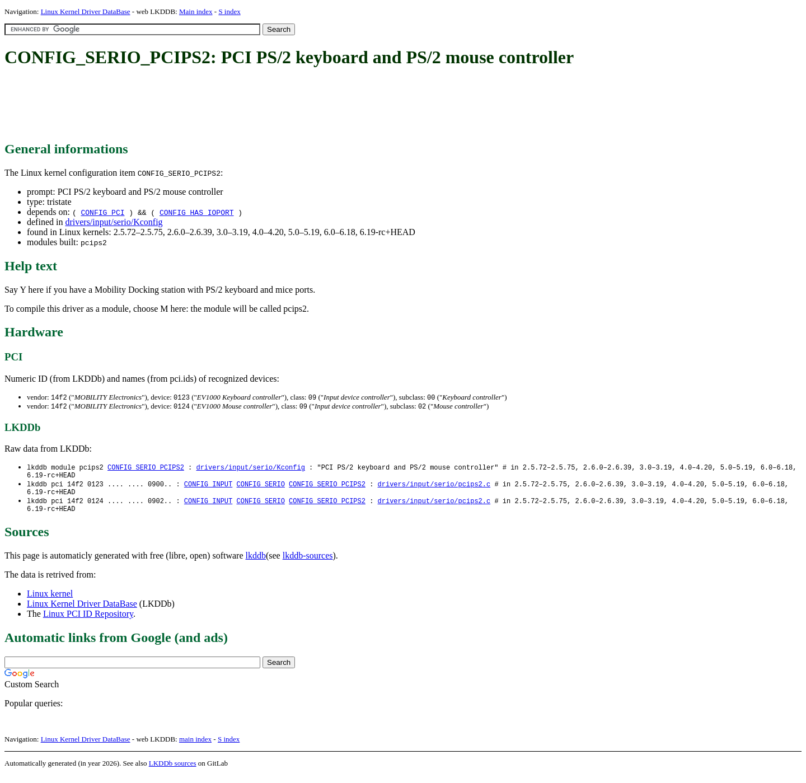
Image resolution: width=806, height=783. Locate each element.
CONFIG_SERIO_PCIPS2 (145, 468)
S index (229, 11)
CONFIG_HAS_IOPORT (197, 212)
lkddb (256, 563)
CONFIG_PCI (102, 212)
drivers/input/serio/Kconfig (113, 222)
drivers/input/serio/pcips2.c (433, 488)
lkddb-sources (308, 563)
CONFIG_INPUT (208, 488)
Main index (196, 11)
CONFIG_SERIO (260, 488)
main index (195, 747)
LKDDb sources (172, 771)
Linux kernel (50, 601)
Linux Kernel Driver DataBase (85, 11)
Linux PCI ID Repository (88, 621)
